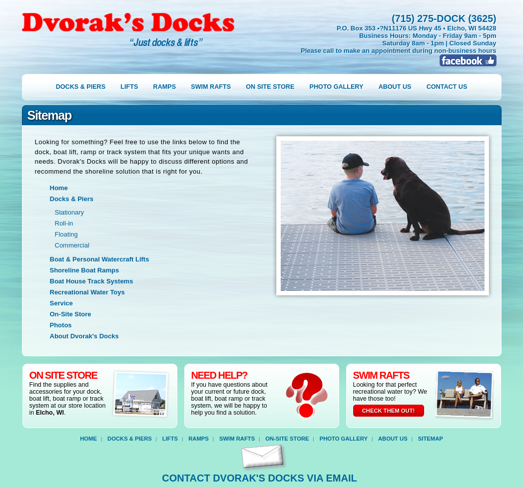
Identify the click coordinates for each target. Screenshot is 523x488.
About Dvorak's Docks (84, 336)
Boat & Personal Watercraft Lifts (99, 259)
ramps (164, 86)
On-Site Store (70, 314)
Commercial (72, 245)
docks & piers (80, 86)
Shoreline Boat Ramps (84, 270)
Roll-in (64, 223)
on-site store (287, 439)
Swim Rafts (237, 439)
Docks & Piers (71, 199)
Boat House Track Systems (91, 281)
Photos (61, 325)
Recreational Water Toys (87, 292)
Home (59, 188)
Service (61, 303)
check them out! (388, 411)
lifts (129, 86)
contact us (447, 86)
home (88, 439)
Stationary (69, 212)
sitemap (430, 439)
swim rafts (211, 86)
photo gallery (337, 86)
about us (395, 86)
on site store (270, 86)
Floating (66, 234)
